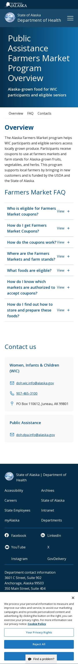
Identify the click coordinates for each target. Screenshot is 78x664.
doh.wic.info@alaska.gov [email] (35, 383)
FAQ (30, 113)
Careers (11, 500)
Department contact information (30, 572)
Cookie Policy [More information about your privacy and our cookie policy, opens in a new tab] (37, 626)
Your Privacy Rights (39, 634)
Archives (47, 490)
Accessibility (14, 490)
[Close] (73, 599)
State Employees (17, 510)
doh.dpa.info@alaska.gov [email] (35, 435)
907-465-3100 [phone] (26, 393)
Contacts (44, 113)
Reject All (39, 646)
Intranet (47, 510)
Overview (16, 113)
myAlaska (12, 520)
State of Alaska (52, 500)
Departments (51, 520)
